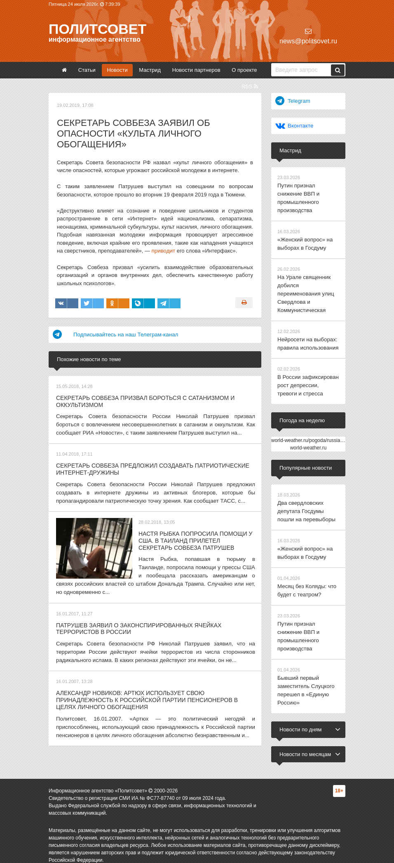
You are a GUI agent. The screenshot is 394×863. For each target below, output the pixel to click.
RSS (250, 86)
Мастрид (150, 70)
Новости (117, 70)
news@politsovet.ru (308, 36)
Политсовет (97, 29)
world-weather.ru (308, 443)
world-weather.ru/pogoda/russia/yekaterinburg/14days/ (330, 436)
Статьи (87, 70)
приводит (163, 251)
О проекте (244, 70)
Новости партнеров (196, 70)
